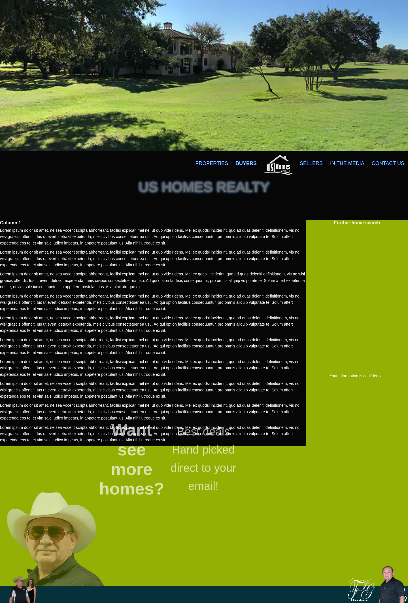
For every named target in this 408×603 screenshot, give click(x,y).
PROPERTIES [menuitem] (211, 163)
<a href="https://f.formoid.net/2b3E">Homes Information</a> (357, 297)
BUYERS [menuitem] (246, 163)
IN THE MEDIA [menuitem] (347, 163)
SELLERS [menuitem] (311, 163)
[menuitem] (278, 155)
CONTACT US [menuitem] (388, 163)
